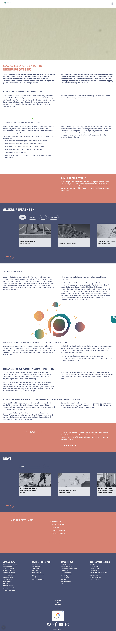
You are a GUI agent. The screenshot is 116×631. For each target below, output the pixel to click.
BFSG (62, 583)
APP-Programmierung (66, 572)
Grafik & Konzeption (59, 524)
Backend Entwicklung (66, 566)
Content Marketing (94, 570)
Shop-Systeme (64, 570)
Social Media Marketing (9, 576)
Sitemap (58, 606)
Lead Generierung (7, 579)
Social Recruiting (94, 575)
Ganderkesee (66, 358)
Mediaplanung (35, 577)
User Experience (36, 566)
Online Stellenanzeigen (95, 577)
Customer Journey (7, 566)
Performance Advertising (9, 574)
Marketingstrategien (37, 572)
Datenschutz (58, 604)
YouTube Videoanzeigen (9, 590)
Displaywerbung (7, 581)
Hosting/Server (65, 577)
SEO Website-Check (66, 581)
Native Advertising (94, 566)
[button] (3, 627)
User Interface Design (37, 564)
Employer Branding (58, 533)
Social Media (93, 564)
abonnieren (70, 445)
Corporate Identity (36, 568)
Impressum (58, 600)
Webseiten (63, 579)
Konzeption (35, 570)
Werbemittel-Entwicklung (67, 574)
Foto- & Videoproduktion (9, 588)
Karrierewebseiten (94, 579)
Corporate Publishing (59, 530)
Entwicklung (56, 527)
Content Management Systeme (69, 568)
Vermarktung (56, 522)
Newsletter (5, 583)
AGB (58, 602)
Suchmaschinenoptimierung (10, 564)
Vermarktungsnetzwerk (9, 568)
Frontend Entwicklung (66, 564)
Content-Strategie (94, 568)
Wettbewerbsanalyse (8, 577)
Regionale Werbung (8, 585)
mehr (8, 257)
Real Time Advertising (8, 587)
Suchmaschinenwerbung (9, 572)
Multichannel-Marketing (9, 570)
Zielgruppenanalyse (37, 576)
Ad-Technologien (65, 576)
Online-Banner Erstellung (38, 574)
